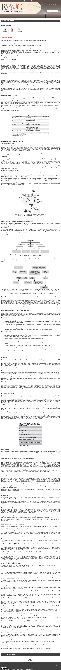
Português (28, 1)
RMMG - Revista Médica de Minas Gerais (12, 8)
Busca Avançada (50, 12)
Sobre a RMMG (8, 15)
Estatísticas (19, 31)
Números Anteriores (23, 15)
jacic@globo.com (8, 57)
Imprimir (5, 31)
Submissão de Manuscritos (53, 15)
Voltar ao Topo (12, 654)
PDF (12, 31)
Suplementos (38, 15)
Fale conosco (30, 660)
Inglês (34, 1)
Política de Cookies (32, 663)
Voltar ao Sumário (5, 25)
